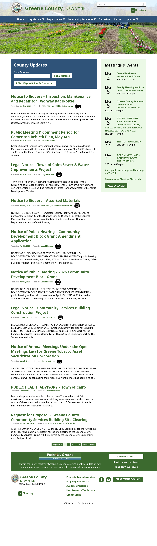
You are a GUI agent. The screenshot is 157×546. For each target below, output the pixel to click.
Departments (54, 19)
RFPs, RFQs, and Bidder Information (57, 106)
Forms (117, 19)
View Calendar (116, 185)
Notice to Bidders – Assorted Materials (45, 200)
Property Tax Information (80, 477)
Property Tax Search (77, 481)
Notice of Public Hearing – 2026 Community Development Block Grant (50, 274)
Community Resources (80, 19)
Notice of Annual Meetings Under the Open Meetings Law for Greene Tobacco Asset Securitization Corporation (50, 351)
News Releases (21, 72)
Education (104, 19)
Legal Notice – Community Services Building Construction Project (50, 310)
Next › (85, 445)
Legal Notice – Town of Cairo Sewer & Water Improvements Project (50, 167)
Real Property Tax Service (80, 490)
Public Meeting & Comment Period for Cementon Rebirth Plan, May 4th (45, 134)
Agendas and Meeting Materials (123, 179)
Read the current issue (126, 462)
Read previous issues (126, 466)
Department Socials (128, 479)
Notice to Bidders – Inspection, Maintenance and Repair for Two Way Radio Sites (51, 99)
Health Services (53, 391)
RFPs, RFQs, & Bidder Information (34, 83)
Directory (140, 10)
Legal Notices (62, 75)
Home (20, 19)
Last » (92, 445)
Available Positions (77, 485)
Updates (130, 19)
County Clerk (73, 494)
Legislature (34, 19)
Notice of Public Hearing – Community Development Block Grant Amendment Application (46, 236)
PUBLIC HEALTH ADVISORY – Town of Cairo (48, 387)
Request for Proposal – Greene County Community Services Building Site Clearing (49, 417)
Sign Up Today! (126, 456)
